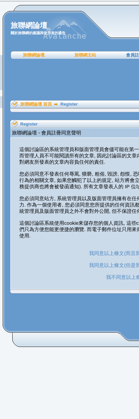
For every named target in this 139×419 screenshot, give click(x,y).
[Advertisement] (72, 80)
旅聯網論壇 (34, 54)
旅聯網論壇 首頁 (36, 104)
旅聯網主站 (85, 54)
